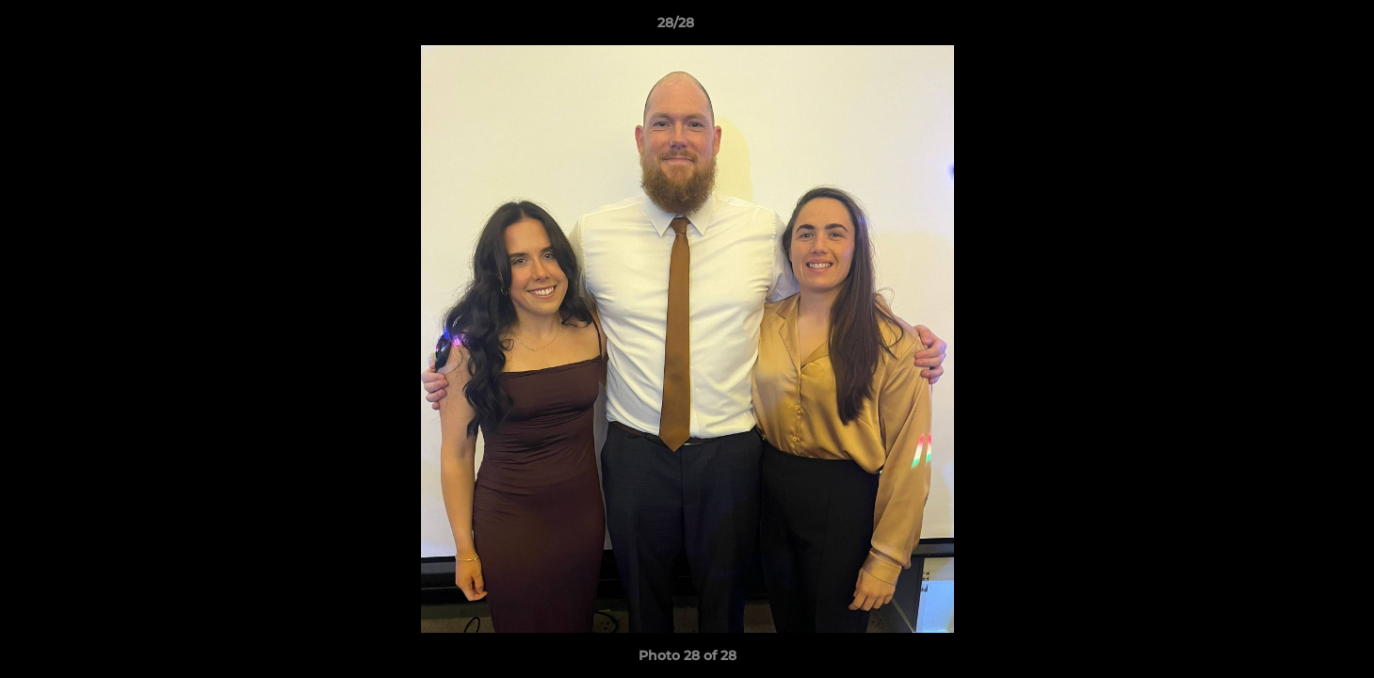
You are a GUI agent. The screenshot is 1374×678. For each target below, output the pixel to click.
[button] (1295, 27)
